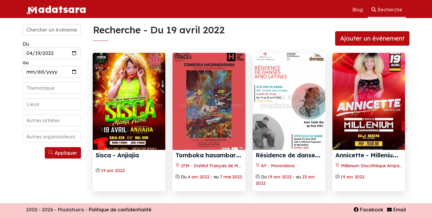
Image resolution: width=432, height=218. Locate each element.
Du (25, 44)
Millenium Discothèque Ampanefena (374, 165)
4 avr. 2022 (198, 177)
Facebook (368, 210)
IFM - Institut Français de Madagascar (218, 165)
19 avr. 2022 (113, 170)
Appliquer (63, 153)
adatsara (56, 9)
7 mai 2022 (231, 177)
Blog (358, 10)
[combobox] (51, 88)
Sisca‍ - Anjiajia (117, 155)
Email (396, 210)
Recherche (386, 10)
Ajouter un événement (372, 38)
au (25, 62)
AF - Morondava (275, 165)
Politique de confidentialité (120, 210)
